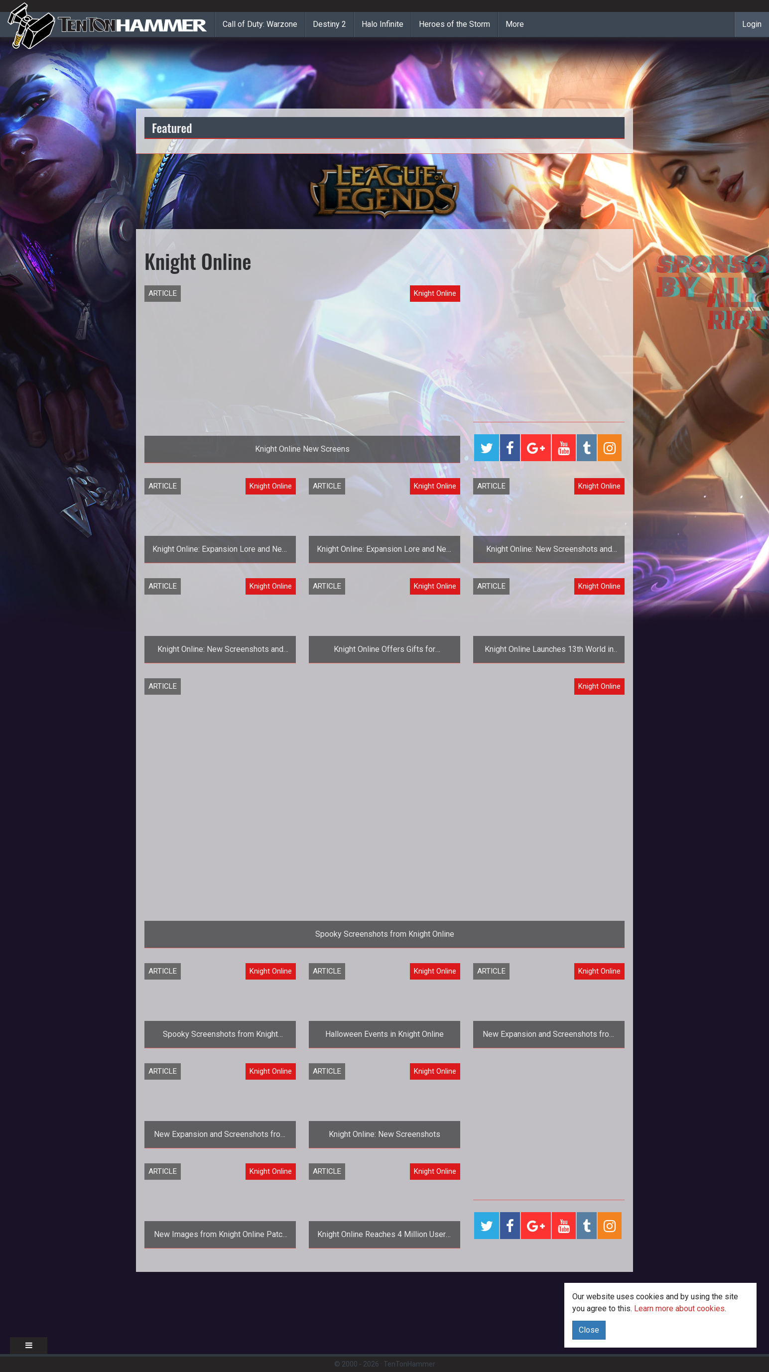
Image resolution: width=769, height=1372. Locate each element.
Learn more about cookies (679, 1308)
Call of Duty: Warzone (260, 24)
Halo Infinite (382, 24)
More (515, 24)
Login (752, 24)
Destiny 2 (329, 24)
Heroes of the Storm (454, 24)
